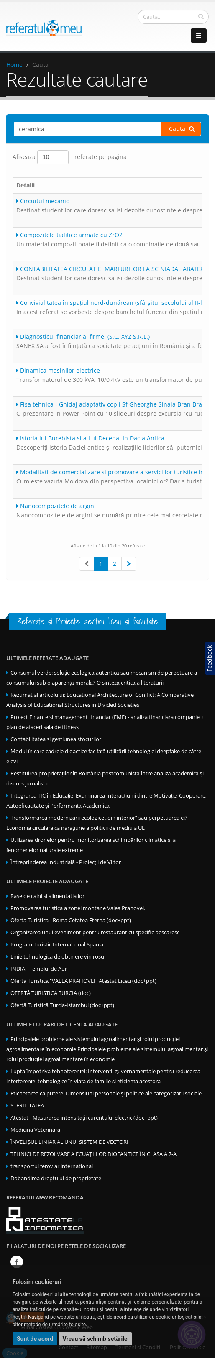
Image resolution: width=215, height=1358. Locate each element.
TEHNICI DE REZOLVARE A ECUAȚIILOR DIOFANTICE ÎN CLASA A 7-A (93, 1154)
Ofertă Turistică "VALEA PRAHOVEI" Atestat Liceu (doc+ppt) (83, 981)
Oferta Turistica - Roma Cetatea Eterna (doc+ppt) (70, 920)
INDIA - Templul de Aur (38, 968)
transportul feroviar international (51, 1166)
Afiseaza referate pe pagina (70, 157)
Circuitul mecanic (42, 201)
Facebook (16, 1262)
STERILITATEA (27, 1105)
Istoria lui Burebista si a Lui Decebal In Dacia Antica (90, 438)
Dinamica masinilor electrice (58, 370)
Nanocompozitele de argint (56, 506)
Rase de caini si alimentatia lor (47, 896)
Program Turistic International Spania (56, 944)
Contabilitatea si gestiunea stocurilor (55, 739)
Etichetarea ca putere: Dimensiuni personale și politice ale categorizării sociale (106, 1093)
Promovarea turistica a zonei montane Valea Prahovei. (77, 908)
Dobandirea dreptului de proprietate (55, 1178)
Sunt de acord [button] (35, 1338)
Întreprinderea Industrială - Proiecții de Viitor (65, 862)
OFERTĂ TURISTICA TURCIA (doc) (50, 993)
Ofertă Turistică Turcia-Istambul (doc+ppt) (62, 1005)
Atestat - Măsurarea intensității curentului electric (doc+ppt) (84, 1117)
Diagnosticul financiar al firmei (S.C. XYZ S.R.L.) (83, 336)
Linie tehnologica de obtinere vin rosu (57, 956)
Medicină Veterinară (35, 1129)
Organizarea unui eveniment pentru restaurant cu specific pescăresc (94, 932)
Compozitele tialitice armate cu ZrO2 (69, 235)
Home (14, 65)
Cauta (182, 129)
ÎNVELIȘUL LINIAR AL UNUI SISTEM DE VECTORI (69, 1142)
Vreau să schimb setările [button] (95, 1338)
